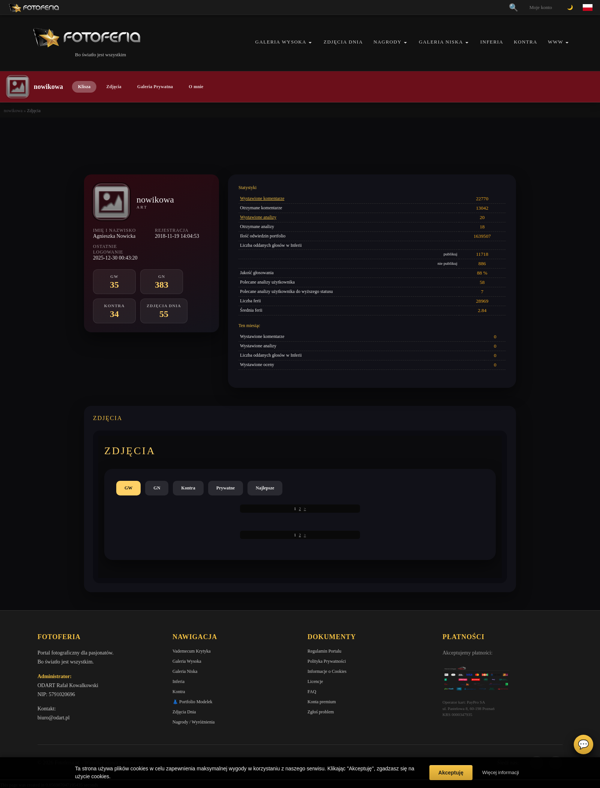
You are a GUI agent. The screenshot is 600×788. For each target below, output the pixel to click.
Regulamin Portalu (324, 651)
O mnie (196, 86)
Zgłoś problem (321, 711)
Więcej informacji (500, 772)
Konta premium (322, 701)
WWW (555, 42)
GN (156, 488)
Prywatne (225, 488)
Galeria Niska (441, 42)
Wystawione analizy (258, 217)
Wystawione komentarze (262, 198)
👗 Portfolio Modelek (192, 701)
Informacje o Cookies (327, 671)
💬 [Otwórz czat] (583, 744)
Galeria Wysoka (280, 42)
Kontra (525, 42)
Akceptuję (451, 773)
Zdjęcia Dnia (343, 42)
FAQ (312, 691)
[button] (310, 42)
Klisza (84, 86)
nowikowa (13, 110)
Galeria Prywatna (155, 86)
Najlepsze (265, 488)
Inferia (491, 42)
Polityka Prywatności (327, 661)
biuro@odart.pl (54, 717)
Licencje (315, 681)
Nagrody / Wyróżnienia (193, 722)
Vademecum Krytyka (191, 651)
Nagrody (388, 42)
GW (128, 488)
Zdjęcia (113, 86)
